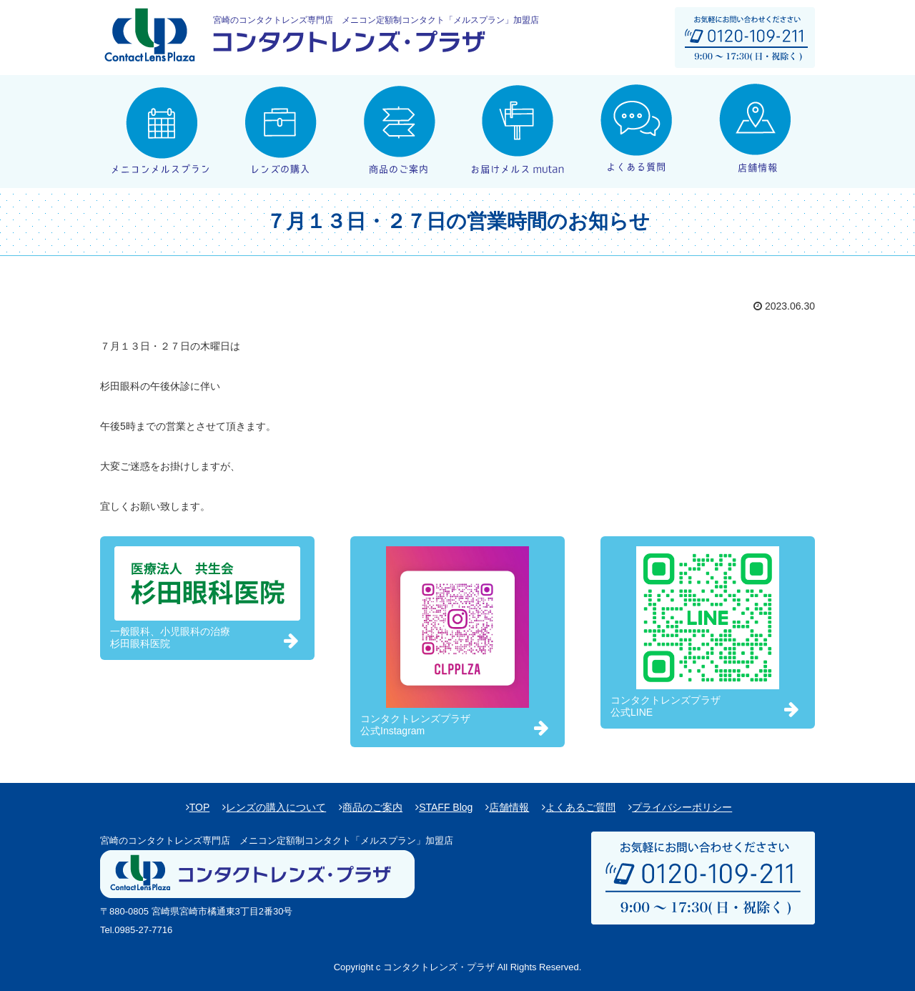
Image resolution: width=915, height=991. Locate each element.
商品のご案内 (372, 807)
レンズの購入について (276, 807)
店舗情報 (509, 807)
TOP (199, 807)
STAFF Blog (446, 807)
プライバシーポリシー (682, 807)
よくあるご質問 (580, 807)
